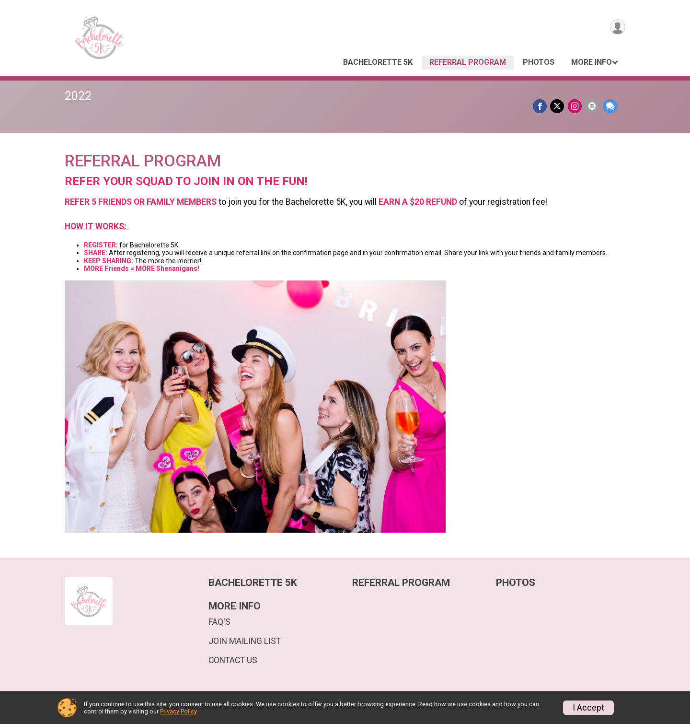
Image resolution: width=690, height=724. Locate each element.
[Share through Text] (610, 107)
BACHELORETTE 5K (378, 62)
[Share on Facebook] (543, 107)
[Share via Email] (593, 107)
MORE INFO (591, 62)
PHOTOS (538, 62)
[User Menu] (616, 28)
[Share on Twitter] (559, 107)
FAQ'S (219, 622)
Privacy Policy (178, 711)
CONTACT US (232, 660)
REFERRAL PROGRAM (467, 62)
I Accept (588, 707)
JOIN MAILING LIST (244, 641)
